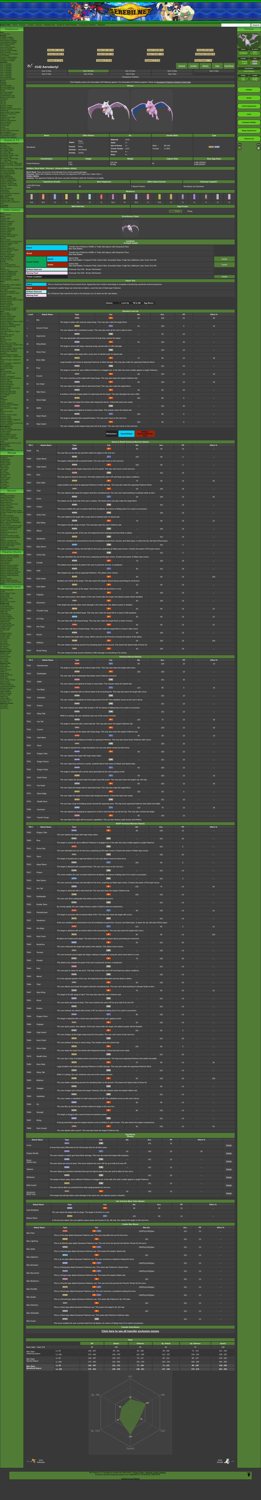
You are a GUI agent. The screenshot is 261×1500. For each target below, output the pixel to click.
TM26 (28, 515)
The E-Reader (5, 395)
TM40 (28, 571)
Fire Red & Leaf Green (7, 373)
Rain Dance (41, 547)
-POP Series (4, 661)
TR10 (28, 674)
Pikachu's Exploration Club (9, 570)
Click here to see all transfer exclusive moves (130, 1331)
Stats (217, 66)
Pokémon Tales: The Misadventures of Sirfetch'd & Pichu (10, 201)
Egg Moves (229, 66)
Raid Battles (4, 600)
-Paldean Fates (5, 628)
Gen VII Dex (130, 71)
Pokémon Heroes (6, 505)
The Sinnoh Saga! (6, 157)
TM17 (28, 872)
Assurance (40, 603)
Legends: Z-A (4, 220)
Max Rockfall (31, 1289)
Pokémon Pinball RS (7, 385)
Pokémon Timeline (6, 105)
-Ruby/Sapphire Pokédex (8, 40)
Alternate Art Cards (6, 598)
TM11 (28, 848)
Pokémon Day (5, 119)
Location (193, 66)
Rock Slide (40, 360)
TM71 (28, 1048)
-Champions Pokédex (7, 60)
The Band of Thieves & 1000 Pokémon (9, 294)
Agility (38, 408)
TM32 (28, 539)
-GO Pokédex (4, 55)
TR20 (28, 698)
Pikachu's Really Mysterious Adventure (9, 576)
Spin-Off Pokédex (6, 85)
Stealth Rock (42, 801)
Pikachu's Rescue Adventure (9, 557)
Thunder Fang (42, 611)
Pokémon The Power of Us (9, 542)
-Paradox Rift (4, 630)
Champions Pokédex (87, 25)
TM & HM (137, 303)
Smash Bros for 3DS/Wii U (9, 308)
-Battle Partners (5, 683)
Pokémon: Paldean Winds (8, 185)
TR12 (28, 682)
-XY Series (3, 641)
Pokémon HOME (5, 245)
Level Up (125, 303)
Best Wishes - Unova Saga (9, 158)
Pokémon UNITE (5, 231)
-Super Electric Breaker (8, 686)
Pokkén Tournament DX (8, 275)
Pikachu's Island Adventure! (9, 568)
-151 (1, 631)
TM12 (28, 856)
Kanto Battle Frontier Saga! (9, 155)
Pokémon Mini (5, 406)
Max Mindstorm (32, 1281)
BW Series (3, 481)
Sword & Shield (5, 240)
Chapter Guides (5, 463)
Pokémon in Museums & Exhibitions (8, 114)
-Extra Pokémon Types (7, 593)
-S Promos (3, 706)
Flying (189, 211)
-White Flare (4, 613)
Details (224, 259)
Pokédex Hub (49, 25)
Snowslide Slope (114, 260)
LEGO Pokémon (5, 122)
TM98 (28, 1128)
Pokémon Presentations (8, 120)
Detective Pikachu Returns (9, 235)
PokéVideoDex (5, 192)
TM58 (28, 603)
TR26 (28, 706)
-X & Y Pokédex (5, 45)
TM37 (28, 920)
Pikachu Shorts (11, 552)
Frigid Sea (126, 260)
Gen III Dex (88, 74)
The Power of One (6, 499)
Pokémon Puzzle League (8, 415)
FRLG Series (4, 473)
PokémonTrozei (5, 390)
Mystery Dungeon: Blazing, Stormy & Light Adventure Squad (11, 349)
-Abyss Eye (4, 665)
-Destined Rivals (5, 615)
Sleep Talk (41, 714)
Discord (39, 25)
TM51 (28, 1000)
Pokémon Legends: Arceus (9, 243)
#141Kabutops (41, 1461)
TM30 (28, 523)
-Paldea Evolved (5, 635)
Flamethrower (42, 666)
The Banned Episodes (7, 173)
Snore (38, 499)
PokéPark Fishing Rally (8, 393)
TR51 (28, 761)
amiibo (2, 441)
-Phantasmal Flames (7, 608)
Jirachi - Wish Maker (7, 507)
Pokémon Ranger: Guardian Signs (11, 345)
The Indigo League (6, 148)
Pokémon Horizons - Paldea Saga (11, 168)
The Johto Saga (5, 152)
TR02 (28, 666)
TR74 (28, 785)
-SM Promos (4, 658)
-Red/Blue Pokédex (6, 37)
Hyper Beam (41, 416)
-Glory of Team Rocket (7, 680)
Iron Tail (40, 722)
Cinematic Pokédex (6, 92)
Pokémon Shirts (5, 124)
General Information (6, 456)
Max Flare (30, 1233)
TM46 (28, 984)
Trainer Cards (4, 595)
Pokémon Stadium (6, 421)
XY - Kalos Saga (5, 160)
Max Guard (30, 1321)
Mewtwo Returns (5, 502)
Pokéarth (101, 25)
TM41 (28, 952)
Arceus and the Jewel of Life (9, 519)
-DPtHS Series (5, 645)
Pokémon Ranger (6, 386)
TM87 (28, 1088)
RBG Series (4, 466)
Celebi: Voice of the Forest (9, 504)
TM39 (28, 563)
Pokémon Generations (7, 178)
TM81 (28, 643)
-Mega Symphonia (6, 675)
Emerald (3, 375)
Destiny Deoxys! (5, 509)
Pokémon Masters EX (7, 230)
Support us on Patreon (130, 1479)
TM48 (28, 579)
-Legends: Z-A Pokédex (8, 59)
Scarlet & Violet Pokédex (67, 25)
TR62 (28, 769)
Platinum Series (5, 478)
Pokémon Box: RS (6, 383)
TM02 (28, 832)
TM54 (28, 587)
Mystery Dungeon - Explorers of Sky (10, 357)
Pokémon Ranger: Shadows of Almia (10, 360)
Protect (39, 507)
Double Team (41, 904)
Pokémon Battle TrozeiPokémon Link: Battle (11, 289)
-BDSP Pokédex (5, 52)
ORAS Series (4, 486)
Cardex (2, 90)
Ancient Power (42, 328)
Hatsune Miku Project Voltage (10, 112)
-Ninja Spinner (5, 666)
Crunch (39, 376)
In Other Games (5, 431)
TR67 (28, 777)
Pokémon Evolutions (7, 182)
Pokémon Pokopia (6, 223)
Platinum (3, 341)
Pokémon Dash (5, 380)
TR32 (28, 730)
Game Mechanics (6, 94)
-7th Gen (3, 104)
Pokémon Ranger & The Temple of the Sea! (11, 513)
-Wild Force (4, 696)
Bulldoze (39, 643)
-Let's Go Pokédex (6, 49)
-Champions (4, 99)
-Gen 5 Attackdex (6, 70)
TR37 (28, 746)
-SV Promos (4, 655)
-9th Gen (3, 100)
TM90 (28, 1096)
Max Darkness (32, 1305)
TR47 (28, 753)
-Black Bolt (3, 611)
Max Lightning (32, 1241)
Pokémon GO (4, 226)
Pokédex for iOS (5, 336)
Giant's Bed (73, 258)
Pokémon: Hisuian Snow (8, 183)
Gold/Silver (3, 400)
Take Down (40, 392)
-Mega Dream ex (5, 670)
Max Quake (31, 1297)
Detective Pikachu (6, 276)
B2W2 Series (4, 483)
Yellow (2, 413)
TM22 (28, 483)
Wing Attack (41, 344)
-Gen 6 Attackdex (6, 72)
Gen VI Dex (172, 71)
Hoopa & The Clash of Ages (9, 535)
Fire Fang (40, 627)
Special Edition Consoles (8, 435)
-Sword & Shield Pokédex (8, 50)
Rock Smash (41, 1128)
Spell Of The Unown (6, 500)
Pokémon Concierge (7, 198)
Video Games (11, 210)
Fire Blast (41, 690)
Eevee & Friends (5, 578)
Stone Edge (41, 400)
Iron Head (40, 384)
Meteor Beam (31, 1218)
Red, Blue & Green (6, 411)
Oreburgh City (74, 269)
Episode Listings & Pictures (9, 143)
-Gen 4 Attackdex (6, 69)
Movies (11, 490)
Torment (39, 952)
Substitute (41, 698)
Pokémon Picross (6, 301)
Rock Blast (40, 587)
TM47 (28, 992)
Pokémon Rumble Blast (8, 326)
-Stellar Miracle (5, 690)
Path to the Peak (5, 188)
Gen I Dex (172, 74)
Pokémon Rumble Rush (8, 273)
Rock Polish (41, 1040)
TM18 (28, 880)
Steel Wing (40, 523)
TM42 (28, 960)
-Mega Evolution (5, 610)
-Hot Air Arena (4, 681)
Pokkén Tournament (6, 305)
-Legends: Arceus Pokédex (9, 54)
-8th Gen (3, 102)
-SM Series (4, 640)
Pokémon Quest (5, 278)
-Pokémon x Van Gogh (7, 117)
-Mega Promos (5, 653)
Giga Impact (41, 424)
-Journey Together (6, 616)
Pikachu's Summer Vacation (9, 555)
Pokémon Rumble (6, 346)
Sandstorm (40, 539)
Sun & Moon (4, 263)
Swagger (40, 1088)
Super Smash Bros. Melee (9, 408)
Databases (11, 29)
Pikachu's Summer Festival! (9, 565)
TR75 (28, 793)
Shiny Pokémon (5, 175)
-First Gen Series (5, 650)
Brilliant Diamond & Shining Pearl (11, 241)
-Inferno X (3, 671)
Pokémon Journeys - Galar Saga (11, 163)
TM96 (28, 1112)
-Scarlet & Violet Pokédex (8, 57)
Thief (38, 491)
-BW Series (4, 643)
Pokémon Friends (6, 225)
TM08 (28, 459)
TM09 (28, 467)
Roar (38, 368)
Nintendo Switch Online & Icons (10, 443)
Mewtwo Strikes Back (7, 497)
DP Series (3, 476)
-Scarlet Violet (4, 636)
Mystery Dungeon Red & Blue (10, 388)
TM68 (28, 627)
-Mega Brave (4, 673)
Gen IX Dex (46, 71)
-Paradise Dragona (6, 688)
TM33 (28, 547)
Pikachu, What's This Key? (9, 580)
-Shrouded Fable (5, 623)
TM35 (28, 912)
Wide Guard (31, 1185)
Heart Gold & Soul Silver (8, 343)
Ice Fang (40, 619)
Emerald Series (5, 474)
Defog (38, 1120)
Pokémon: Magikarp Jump (9, 271)
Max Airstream (32, 1265)
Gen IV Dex (46, 74)
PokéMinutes (4, 190)
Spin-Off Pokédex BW (7, 89)
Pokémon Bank (5, 286)
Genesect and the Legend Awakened (8, 529)
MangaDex (3, 458)
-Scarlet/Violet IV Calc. (7, 95)
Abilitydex (3, 84)
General (181, 66)
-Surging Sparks (5, 620)
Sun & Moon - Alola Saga (8, 162)
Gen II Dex (130, 74)
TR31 (28, 722)
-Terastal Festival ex (6, 685)
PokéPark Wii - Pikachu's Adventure (8, 352)
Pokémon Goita (5, 446)
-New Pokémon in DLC (7, 135)
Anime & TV (11, 140)
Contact (30, 25)
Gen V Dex (214, 71)
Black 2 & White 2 (6, 315)
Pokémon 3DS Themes (8, 436)
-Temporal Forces (6, 626)
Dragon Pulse (42, 769)
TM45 (28, 976)
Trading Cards (12, 586)
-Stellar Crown (5, 621)
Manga (12, 452)
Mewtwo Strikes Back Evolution (10, 544)
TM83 (28, 1080)
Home (14, 25)
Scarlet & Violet (5, 218)
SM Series (3, 488)
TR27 (28, 714)
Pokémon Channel (6, 381)
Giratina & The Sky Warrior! (9, 517)
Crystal (2, 401)
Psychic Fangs (43, 817)
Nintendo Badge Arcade (8, 310)
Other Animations (6, 195)
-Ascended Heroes (6, 606)
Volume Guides (5, 464)
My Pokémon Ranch (7, 366)
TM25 (28, 507)
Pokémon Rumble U (7, 320)
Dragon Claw (42, 753)
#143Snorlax (220, 1461)
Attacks (205, 66)
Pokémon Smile (5, 253)
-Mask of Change (6, 693)
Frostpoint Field (90, 260)
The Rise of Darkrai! (6, 515)
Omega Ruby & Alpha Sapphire (10, 285)
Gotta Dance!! (4, 563)
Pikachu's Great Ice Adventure (10, 572)
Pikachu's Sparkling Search (9, 573)
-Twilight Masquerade (7, 625)
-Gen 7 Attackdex (6, 74)
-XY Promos (4, 660)
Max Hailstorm (32, 1257)
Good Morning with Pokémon (9, 193)
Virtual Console (5, 433)
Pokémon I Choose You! (8, 540)
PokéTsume (4, 207)
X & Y (2, 283)
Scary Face (41, 352)
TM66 (28, 611)
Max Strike (30, 1249)
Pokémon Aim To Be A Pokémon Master (11, 166)
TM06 (28, 451)
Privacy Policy (138, 1473)
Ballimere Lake (138, 260)
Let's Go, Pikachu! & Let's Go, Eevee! (10, 267)
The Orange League (7, 150)
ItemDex (3, 80)
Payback (39, 595)
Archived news (5, 34)
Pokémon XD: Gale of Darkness (10, 378)
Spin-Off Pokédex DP (7, 87)
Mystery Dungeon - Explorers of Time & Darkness (10, 364)
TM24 (28, 499)
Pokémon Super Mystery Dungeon (11, 300)
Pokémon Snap (5, 416)
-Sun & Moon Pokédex (7, 47)
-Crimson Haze (5, 695)
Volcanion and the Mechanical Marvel (10, 538)
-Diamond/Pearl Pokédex (8, 42)
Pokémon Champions (7, 221)
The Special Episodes (7, 172)
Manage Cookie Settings (156, 1473)
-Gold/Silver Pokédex (7, 39)
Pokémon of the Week (7, 97)
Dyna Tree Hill (150, 260)
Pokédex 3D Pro (5, 330)
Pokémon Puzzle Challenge (9, 405)
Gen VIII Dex (88, 71)
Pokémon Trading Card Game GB (11, 423)
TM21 (28, 475)
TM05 (28, 840)
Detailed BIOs (4, 461)
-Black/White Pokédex (7, 44)
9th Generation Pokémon (8, 134)
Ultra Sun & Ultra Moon (8, 265)
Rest (38, 475)
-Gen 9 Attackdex (6, 77)
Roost (38, 1000)
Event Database (5, 132)
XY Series (3, 484)
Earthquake (41, 674)
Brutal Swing (41, 651)
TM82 (28, 1072)
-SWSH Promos (5, 656)
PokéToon (3, 187)
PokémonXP (4, 110)
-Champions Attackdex (7, 79)
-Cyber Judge (4, 698)
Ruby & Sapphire (5, 371)
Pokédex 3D (4, 328)
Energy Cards (4, 596)
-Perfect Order (5, 605)
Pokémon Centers (6, 107)
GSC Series (4, 469)
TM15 (28, 864)
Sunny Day (40, 555)
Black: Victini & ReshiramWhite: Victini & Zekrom (10, 523)
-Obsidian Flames (6, 633)
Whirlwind (30, 1177)
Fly (37, 451)
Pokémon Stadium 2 (7, 403)
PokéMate (3, 396)
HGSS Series (4, 479)
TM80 (28, 1064)
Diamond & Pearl (5, 340)
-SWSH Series (5, 638)
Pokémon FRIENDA (6, 450)
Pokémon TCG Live (6, 260)
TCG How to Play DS (7, 335)
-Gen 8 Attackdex (6, 75)
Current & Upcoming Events (9, 130)
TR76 (28, 801)
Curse (28, 1145)
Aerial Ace (40, 944)
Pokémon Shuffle (5, 296)
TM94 (28, 1104)
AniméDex (3, 145)
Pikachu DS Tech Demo (8, 391)
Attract (39, 531)
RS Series (3, 471)
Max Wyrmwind (32, 1273)
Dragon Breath (32, 1153)
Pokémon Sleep (5, 233)
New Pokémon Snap (7, 256)
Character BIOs (5, 459)
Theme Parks (4, 125)
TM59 (28, 1016)
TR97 (28, 817)
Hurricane (41, 809)
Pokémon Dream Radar (8, 316)
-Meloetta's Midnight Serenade (10, 527)
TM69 (28, 1040)
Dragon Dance (43, 761)
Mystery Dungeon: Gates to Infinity (11, 321)
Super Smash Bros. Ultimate (9, 280)
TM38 (28, 928)
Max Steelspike (32, 1313)
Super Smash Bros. (6, 425)
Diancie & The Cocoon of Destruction (8, 533)
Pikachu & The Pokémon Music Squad (10, 582)
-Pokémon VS (4, 701)
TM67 (28, 619)
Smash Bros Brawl (6, 368)
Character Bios (5, 147)
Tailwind (29, 1169)
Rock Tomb (41, 579)
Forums (22, 25)
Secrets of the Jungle (7, 545)
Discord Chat (4, 129)
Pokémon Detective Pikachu (9, 549)
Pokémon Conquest (6, 323)
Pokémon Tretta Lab (7, 318)
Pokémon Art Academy (7, 291)
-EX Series (3, 646)
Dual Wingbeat (32, 1210)
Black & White (4, 313)
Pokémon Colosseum (7, 376)
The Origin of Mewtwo (7, 496)
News (2, 32)
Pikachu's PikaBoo (6, 560)
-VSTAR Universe (6, 700)
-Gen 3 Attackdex (6, 67)
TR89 (28, 809)
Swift (38, 571)
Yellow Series (4, 468)
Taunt (39, 746)
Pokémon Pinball (5, 418)
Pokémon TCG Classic (7, 601)
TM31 (28, 531)
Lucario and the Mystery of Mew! (11, 510)
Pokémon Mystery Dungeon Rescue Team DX (9, 250)
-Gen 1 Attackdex (6, 64)
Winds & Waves (5, 215)
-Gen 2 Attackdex (6, 65)
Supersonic (40, 336)
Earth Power (42, 777)
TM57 (28, 595)
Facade (39, 563)
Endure (40, 706)
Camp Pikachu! (5, 562)
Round (39, 635)
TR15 (28, 690)
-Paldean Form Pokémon (8, 137)
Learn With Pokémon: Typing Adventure (9, 332)
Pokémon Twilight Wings (8, 180)
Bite (37, 320)
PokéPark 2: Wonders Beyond (10, 325)
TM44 (28, 968)
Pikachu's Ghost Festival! (8, 567)
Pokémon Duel (5, 306)
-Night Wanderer (5, 691)
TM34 (28, 555)
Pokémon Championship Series (10, 109)
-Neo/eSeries (4, 648)
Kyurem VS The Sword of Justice (11, 525)
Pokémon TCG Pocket (7, 236)
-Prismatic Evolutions (7, 618)
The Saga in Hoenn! (6, 153)
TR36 (28, 738)
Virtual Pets (4, 440)
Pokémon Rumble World (8, 298)
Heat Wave (41, 738)
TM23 (28, 491)
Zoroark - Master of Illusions (9, 520)
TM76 (28, 635)
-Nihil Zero (3, 668)
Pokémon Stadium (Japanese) (10, 420)
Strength (39, 1112)
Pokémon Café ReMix (7, 228)
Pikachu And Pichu (6, 558)
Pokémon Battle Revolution (9, 355)
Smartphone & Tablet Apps (9, 438)
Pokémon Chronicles (7, 170)
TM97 (28, 651)
